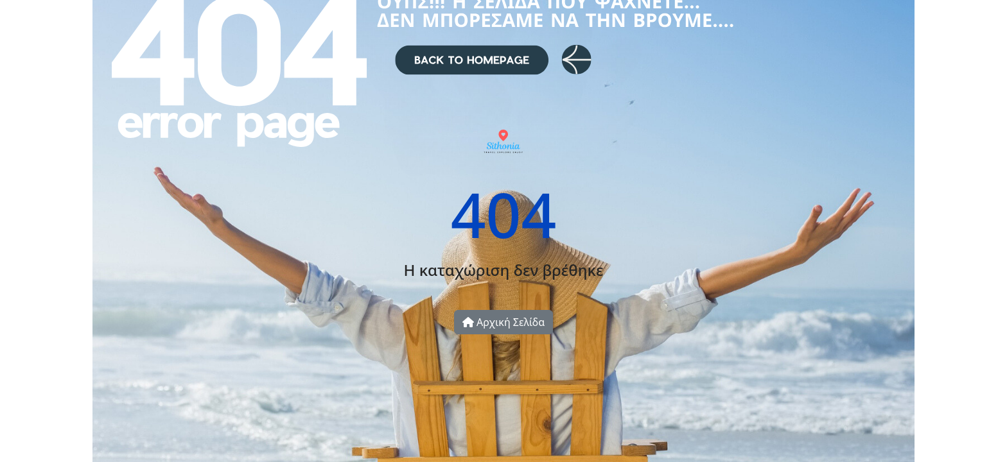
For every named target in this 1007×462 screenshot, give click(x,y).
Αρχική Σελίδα (503, 322)
